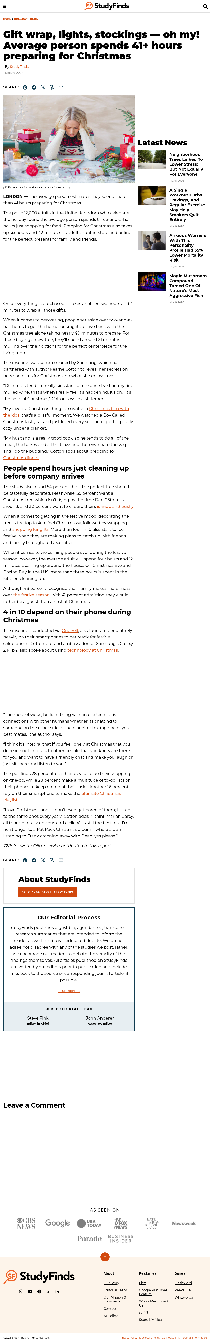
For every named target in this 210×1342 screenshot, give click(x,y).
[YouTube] (30, 1291)
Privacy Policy (128, 1337)
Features (148, 1274)
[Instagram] (21, 1291)
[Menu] (4, 6)
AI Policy (111, 1316)
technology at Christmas (93, 650)
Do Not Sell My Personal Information (184, 1337)
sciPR (143, 1313)
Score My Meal (151, 1320)
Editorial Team (115, 1290)
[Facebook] (39, 1291)
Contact (110, 1309)
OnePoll (70, 630)
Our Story (111, 1283)
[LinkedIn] (57, 1291)
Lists (142, 1283)
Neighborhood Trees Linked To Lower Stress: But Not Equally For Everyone (186, 164)
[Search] (205, 6)
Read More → (69, 991)
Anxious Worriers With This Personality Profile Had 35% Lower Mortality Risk (187, 248)
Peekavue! (183, 1290)
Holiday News (26, 19)
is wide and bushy (115, 506)
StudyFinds (19, 67)
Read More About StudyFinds (48, 891)
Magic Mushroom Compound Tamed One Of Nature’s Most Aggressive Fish (188, 285)
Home (7, 19)
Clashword (183, 1283)
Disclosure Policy (149, 1337)
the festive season (31, 595)
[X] (48, 1291)
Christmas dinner (21, 457)
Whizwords (184, 1297)
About (109, 1274)
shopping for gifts (30, 529)
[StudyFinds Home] (106, 6)
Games (180, 1274)
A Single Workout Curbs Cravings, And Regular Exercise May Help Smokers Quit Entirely (187, 205)
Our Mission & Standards (115, 1299)
